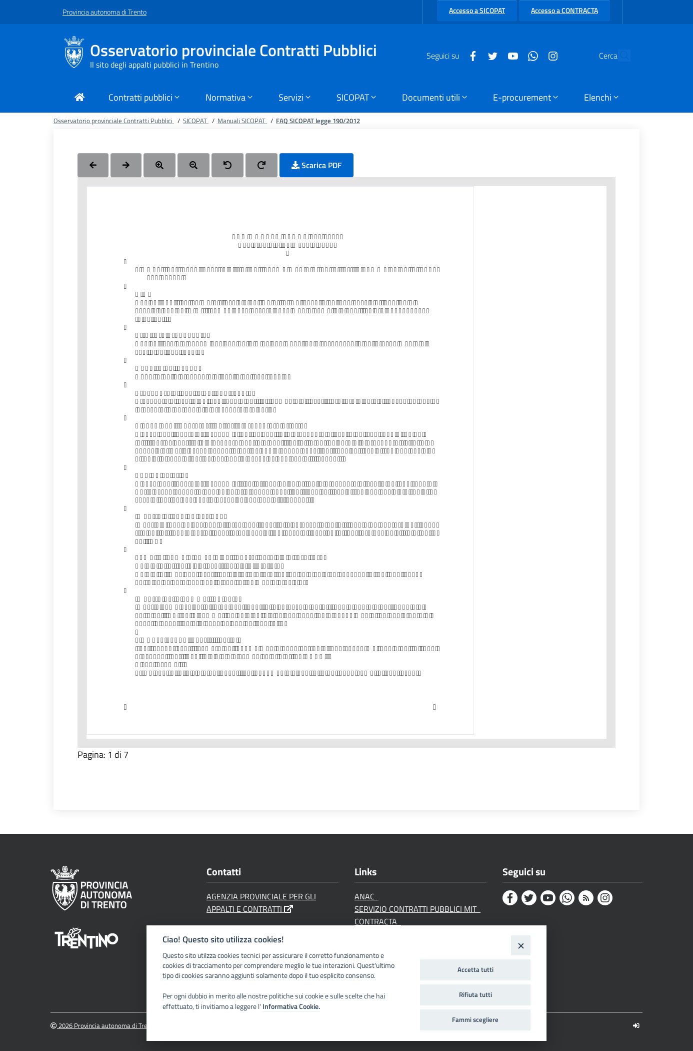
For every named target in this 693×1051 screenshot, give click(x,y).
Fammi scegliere (475, 1019)
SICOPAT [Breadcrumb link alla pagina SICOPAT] (195, 121)
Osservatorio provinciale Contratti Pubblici (233, 50)
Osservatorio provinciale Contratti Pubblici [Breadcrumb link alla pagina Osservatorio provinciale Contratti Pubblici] (114, 121)
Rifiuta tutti (475, 994)
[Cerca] (618, 56)
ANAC (366, 896)
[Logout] (636, 1025)
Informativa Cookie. (291, 1006)
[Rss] (586, 897)
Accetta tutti (476, 969)
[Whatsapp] (510, 55)
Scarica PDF (317, 165)
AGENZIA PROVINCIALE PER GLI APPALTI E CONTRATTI (261, 902)
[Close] (520, 945)
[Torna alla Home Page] (79, 98)
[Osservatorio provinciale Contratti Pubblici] (76, 56)
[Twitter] (470, 55)
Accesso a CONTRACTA (564, 10)
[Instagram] (530, 55)
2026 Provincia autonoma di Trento (103, 1025)
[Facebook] (450, 55)
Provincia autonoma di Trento (104, 12)
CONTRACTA (377, 921)
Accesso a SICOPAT (477, 10)
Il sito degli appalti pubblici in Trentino (154, 65)
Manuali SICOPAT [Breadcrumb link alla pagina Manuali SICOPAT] (242, 121)
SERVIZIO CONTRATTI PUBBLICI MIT (417, 909)
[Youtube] (490, 55)
